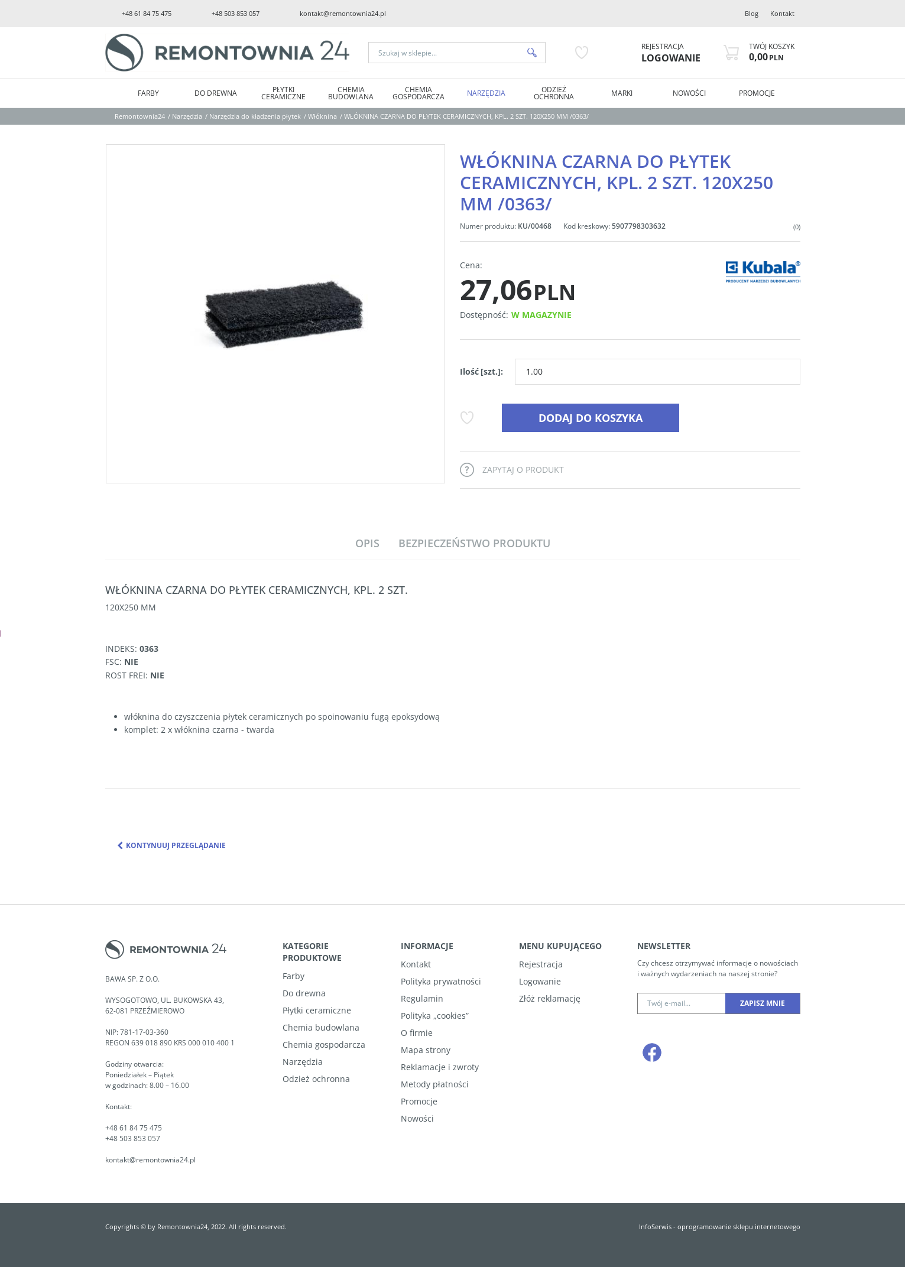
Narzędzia (486, 93)
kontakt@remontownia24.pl (343, 13)
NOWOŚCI (689, 93)
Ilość (481, 371)
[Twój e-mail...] (681, 1003)
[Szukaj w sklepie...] (444, 53)
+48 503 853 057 (236, 13)
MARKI (621, 93)
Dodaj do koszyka (591, 418)
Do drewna (215, 93)
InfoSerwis (655, 1226)
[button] (367, 543)
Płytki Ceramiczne (283, 93)
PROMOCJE (757, 93)
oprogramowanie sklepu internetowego (738, 1226)
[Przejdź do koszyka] (771, 52)
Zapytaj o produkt (523, 469)
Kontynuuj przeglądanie (171, 846)
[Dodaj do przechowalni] (466, 418)
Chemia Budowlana (351, 93)
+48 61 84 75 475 (146, 13)
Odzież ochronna (554, 93)
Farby (148, 93)
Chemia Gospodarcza (419, 93)
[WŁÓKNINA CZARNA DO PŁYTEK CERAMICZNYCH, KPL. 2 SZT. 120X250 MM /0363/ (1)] (275, 314)
